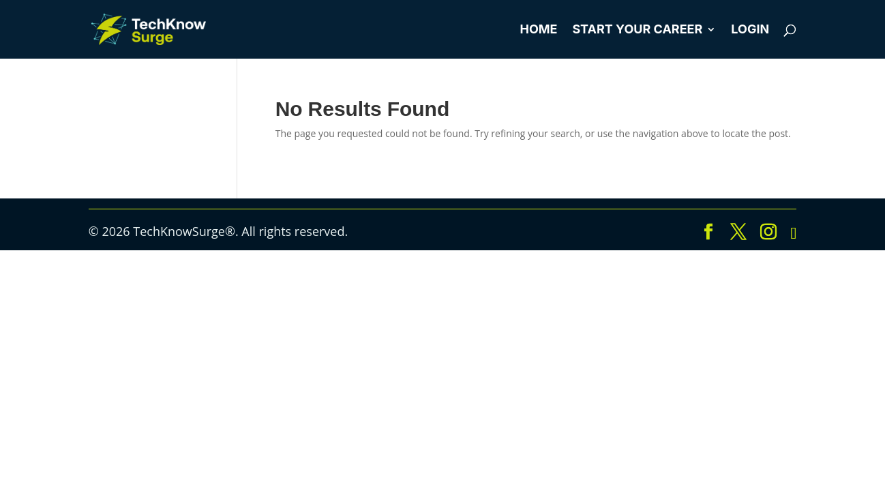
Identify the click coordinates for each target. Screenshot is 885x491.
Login (750, 30)
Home (538, 30)
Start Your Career (637, 30)
